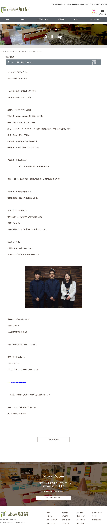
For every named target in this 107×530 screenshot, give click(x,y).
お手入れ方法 (96, 520)
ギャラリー (95, 516)
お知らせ (77, 19)
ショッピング (81, 520)
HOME (8, 19)
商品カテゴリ (81, 516)
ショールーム (51, 524)
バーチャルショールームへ (53, 498)
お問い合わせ (66, 520)
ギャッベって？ (97, 513)
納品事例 (61, 19)
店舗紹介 (65, 513)
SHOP (23, 19)
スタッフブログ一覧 (13, 51)
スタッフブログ (96, 19)
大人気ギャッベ (42, 19)
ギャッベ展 (80, 524)
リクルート (65, 524)
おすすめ (80, 513)
